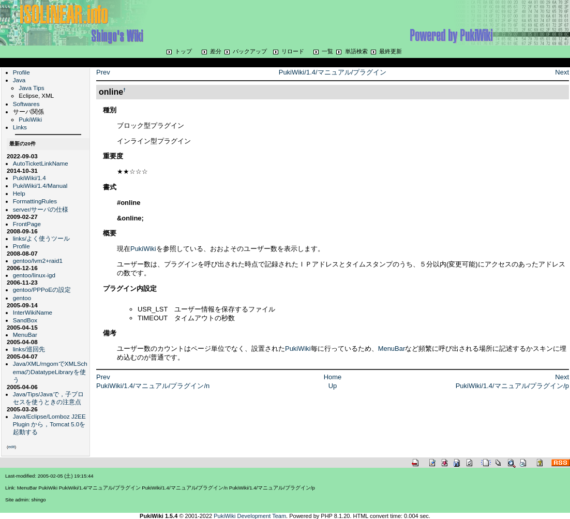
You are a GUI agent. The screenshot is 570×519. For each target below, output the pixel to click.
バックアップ (250, 51)
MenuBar (25, 334)
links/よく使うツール (41, 238)
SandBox (25, 320)
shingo (39, 499)
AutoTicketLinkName (40, 163)
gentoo (22, 297)
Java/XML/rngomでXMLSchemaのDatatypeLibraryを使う (50, 371)
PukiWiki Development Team (250, 516)
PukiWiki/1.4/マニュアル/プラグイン (332, 72)
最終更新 (390, 51)
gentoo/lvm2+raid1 (38, 260)
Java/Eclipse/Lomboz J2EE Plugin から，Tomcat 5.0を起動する (49, 424)
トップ (183, 51)
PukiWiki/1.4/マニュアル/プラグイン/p (512, 386)
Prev (103, 72)
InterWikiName (32, 312)
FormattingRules (35, 201)
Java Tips (31, 87)
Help (19, 193)
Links (20, 127)
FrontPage (27, 223)
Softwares (26, 103)
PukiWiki (30, 119)
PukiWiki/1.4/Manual (40, 185)
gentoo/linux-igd (34, 275)
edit (11, 446)
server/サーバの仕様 (41, 209)
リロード (292, 51)
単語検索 (356, 51)
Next (562, 72)
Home (333, 377)
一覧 (327, 51)
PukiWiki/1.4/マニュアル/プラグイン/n (152, 386)
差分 (215, 51)
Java (19, 80)
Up (332, 386)
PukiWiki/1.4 (29, 177)
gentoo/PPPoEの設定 (42, 289)
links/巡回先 (29, 349)
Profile (21, 72)
